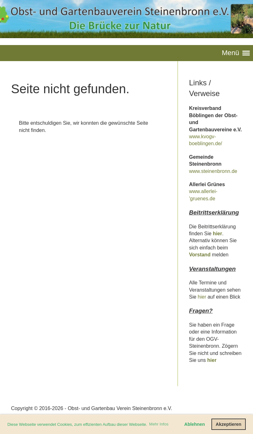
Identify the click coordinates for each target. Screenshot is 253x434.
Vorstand (199, 254)
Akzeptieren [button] (229, 424)
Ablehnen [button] (194, 424)
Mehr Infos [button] (158, 424)
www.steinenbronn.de (213, 171)
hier (217, 233)
